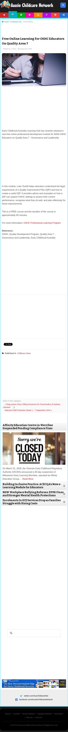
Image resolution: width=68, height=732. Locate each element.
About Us (8, 714)
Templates (46, 15)
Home (4, 15)
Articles (21, 15)
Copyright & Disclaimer (44, 714)
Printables (38, 15)
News (12, 14)
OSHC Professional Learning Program (42, 223)
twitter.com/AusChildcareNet (36, 696)
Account (63, 15)
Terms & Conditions (28, 714)
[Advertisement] (34, 28)
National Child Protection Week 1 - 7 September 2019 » (28, 410)
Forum (55, 15)
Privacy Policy (59, 714)
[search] (33, 633)
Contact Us (38, 717)
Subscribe (29, 717)
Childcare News (24, 353)
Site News (16, 714)
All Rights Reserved (50, 725)
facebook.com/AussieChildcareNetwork (36, 699)
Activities (29, 15)
